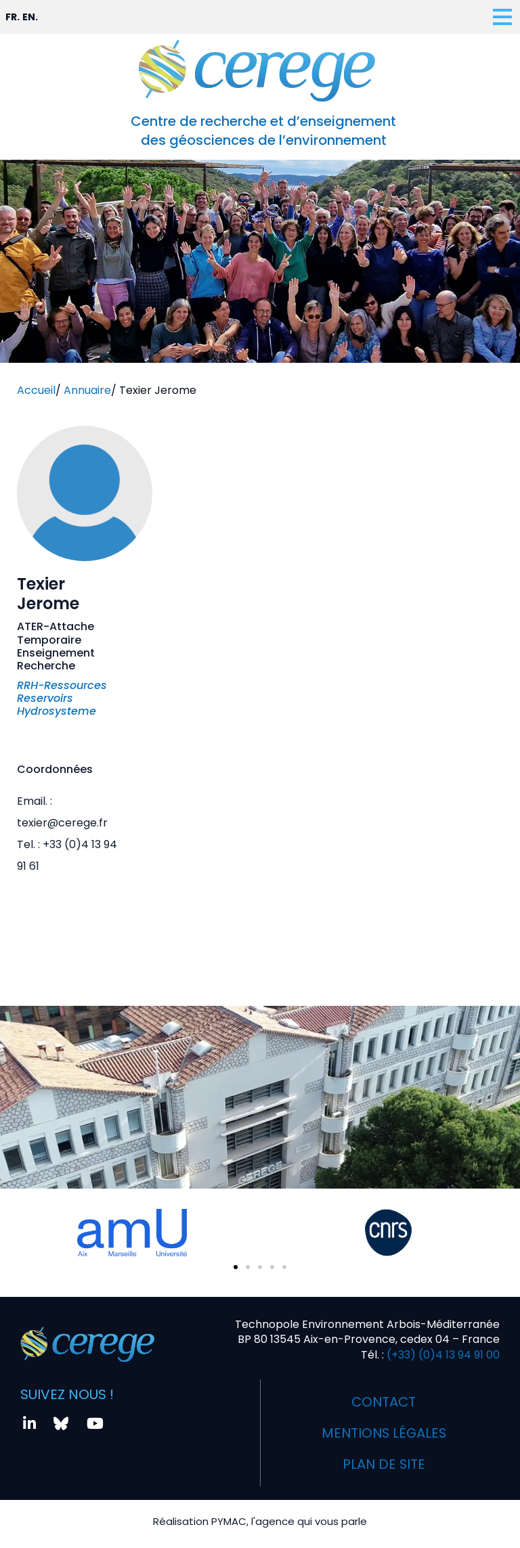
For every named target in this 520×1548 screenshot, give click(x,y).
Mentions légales (384, 1432)
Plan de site (384, 1464)
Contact (384, 1401)
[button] (236, 1267)
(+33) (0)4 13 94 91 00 (442, 1355)
